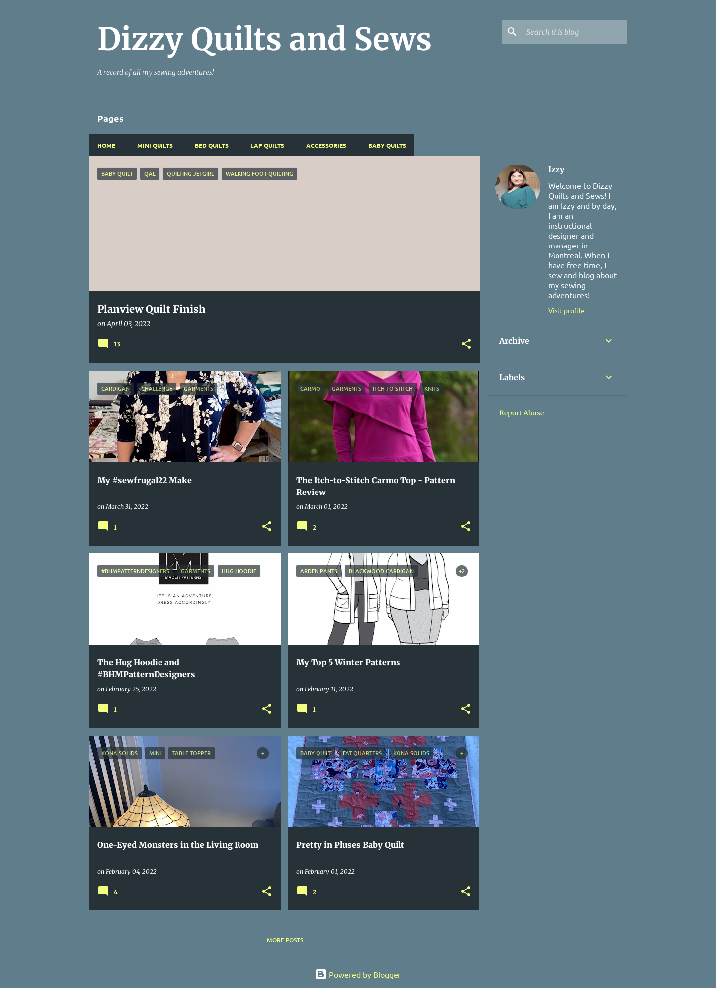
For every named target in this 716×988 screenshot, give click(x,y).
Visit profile (566, 310)
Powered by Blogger (358, 974)
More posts (285, 940)
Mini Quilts (155, 145)
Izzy (556, 169)
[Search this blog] (574, 32)
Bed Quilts (212, 145)
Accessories (326, 145)
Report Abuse (521, 413)
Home (106, 145)
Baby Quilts (387, 145)
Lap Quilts (267, 145)
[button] (466, 344)
